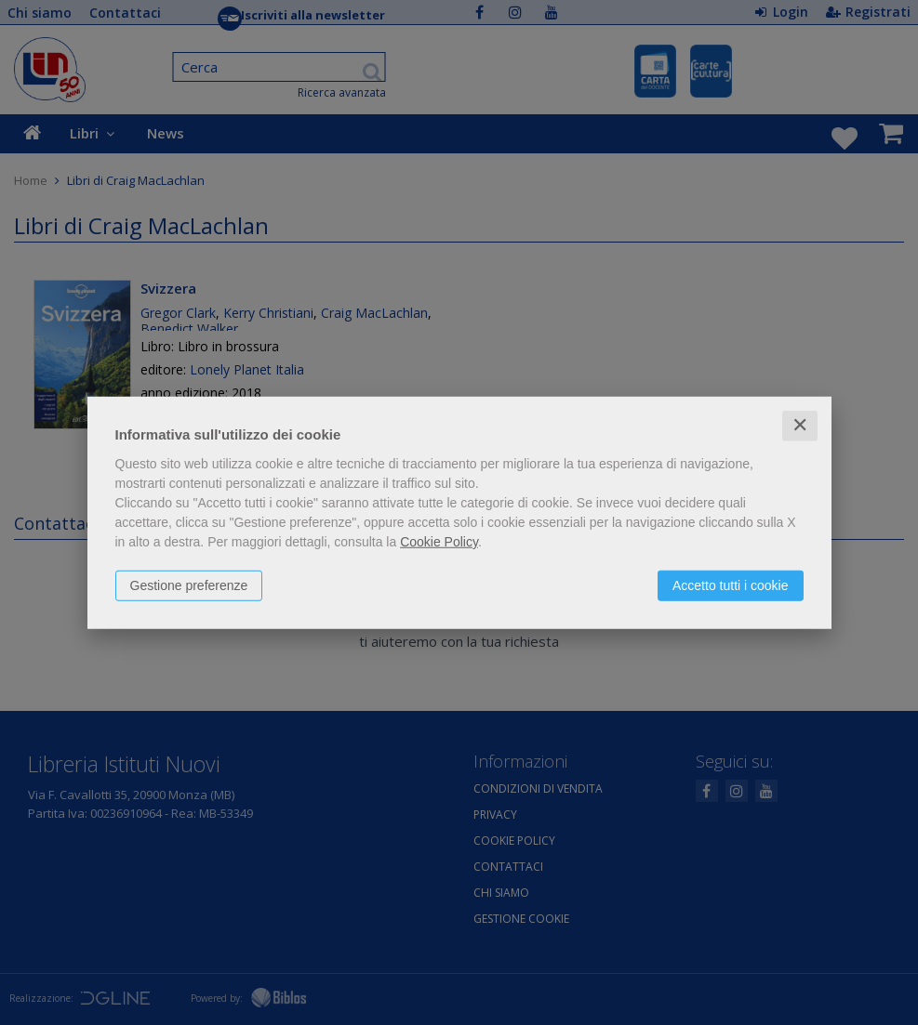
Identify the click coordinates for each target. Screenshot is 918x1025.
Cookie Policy (439, 541)
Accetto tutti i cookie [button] (730, 585)
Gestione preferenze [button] (189, 585)
